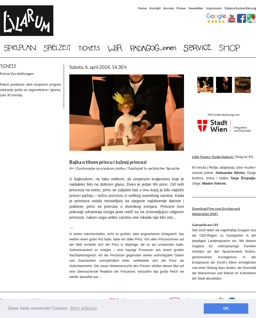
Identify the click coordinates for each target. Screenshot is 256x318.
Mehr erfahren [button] (83, 308)
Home (142, 8)
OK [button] (226, 308)
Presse (181, 8)
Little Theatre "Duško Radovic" (213, 157)
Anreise (168, 8)
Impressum (214, 8)
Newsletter (195, 8)
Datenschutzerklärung (240, 8)
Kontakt (155, 8)
